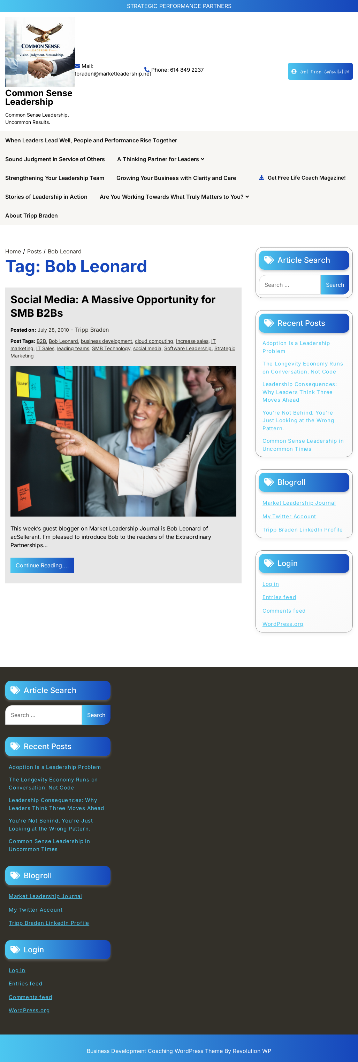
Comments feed (284, 610)
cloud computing (154, 341)
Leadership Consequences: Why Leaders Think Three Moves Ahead (299, 392)
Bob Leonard (63, 341)
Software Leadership (188, 348)
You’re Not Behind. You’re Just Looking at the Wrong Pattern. (298, 420)
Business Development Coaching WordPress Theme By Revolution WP (179, 1050)
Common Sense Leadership (39, 97)
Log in (270, 584)
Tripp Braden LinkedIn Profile (302, 529)
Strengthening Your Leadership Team (54, 177)
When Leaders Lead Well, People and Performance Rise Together (91, 140)
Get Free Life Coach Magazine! (302, 177)
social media (147, 348)
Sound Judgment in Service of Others (55, 159)
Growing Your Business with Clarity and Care (176, 177)
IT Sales (45, 348)
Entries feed (279, 597)
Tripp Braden (92, 329)
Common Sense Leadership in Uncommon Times (303, 445)
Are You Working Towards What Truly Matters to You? (172, 196)
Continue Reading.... (42, 565)
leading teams (73, 348)
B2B (41, 341)
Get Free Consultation (320, 71)
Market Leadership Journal (299, 502)
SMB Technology (111, 348)
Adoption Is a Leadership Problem (296, 347)
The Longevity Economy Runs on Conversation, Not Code (302, 367)
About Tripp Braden (31, 215)
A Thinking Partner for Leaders (158, 159)
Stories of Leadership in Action (46, 196)
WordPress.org (282, 624)
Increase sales (192, 341)
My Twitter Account (289, 516)
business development (106, 341)
